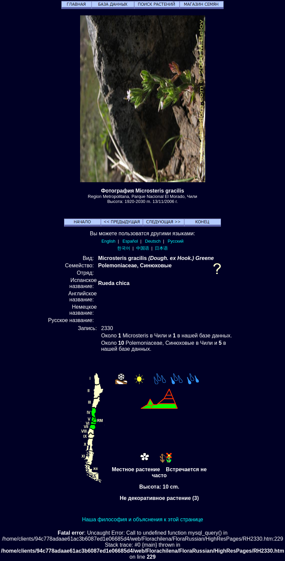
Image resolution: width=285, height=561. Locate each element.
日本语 (161, 248)
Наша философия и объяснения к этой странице (142, 519)
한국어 (123, 248)
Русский (176, 241)
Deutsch (153, 241)
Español (130, 241)
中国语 (142, 248)
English (108, 241)
